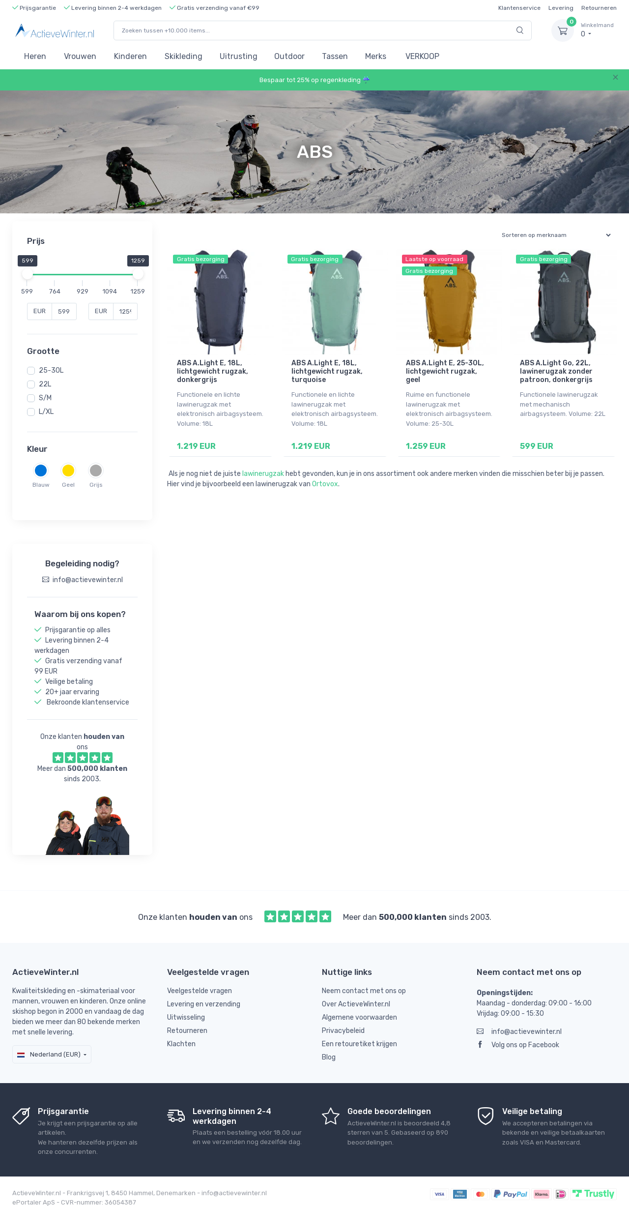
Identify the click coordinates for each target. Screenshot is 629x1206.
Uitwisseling (186, 1008)
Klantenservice (519, 7)
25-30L (51, 370)
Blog (329, 1048)
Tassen (335, 56)
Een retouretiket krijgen (359, 1034)
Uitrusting (238, 56)
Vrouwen (80, 56)
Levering (560, 7)
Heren (35, 56)
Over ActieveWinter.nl (356, 995)
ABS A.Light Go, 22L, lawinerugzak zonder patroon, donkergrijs (556, 371)
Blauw (41, 484)
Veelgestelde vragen (199, 981)
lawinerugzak (263, 474)
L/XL (46, 412)
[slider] (27, 273)
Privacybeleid (343, 1021)
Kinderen (130, 56)
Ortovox (325, 484)
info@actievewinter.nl (519, 1022)
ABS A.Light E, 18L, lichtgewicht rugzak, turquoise (327, 371)
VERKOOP (422, 56)
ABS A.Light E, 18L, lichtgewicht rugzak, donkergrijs (212, 371)
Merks (375, 56)
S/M (45, 398)
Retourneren (599, 7)
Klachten (181, 1034)
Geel (68, 484)
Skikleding (183, 56)
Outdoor (289, 56)
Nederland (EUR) (49, 1045)
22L (45, 384)
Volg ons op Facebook (518, 1035)
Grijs (96, 484)
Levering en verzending (203, 995)
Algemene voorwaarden (359, 1008)
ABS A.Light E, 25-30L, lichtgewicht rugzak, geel (445, 371)
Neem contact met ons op (364, 981)
